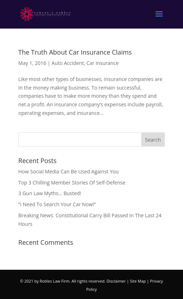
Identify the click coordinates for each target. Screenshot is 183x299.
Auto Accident (68, 63)
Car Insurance (102, 63)
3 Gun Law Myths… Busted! (49, 193)
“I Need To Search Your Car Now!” (57, 204)
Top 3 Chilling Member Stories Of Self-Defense (71, 182)
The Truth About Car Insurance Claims (75, 52)
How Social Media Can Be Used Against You (68, 171)
